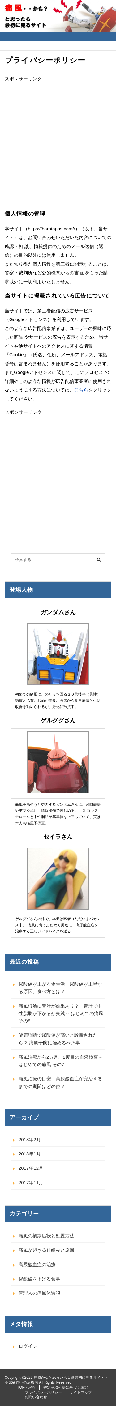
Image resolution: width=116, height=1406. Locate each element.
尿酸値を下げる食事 (39, 1278)
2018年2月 (30, 1139)
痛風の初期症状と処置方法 (46, 1235)
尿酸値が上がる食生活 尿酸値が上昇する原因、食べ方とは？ (60, 987)
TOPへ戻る (26, 1387)
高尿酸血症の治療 (37, 1264)
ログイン (28, 1346)
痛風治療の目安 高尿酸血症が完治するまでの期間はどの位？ (60, 1082)
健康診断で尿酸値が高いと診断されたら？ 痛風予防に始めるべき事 (58, 1038)
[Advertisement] (58, 146)
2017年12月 (31, 1168)
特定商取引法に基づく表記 (65, 1387)
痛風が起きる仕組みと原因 (46, 1250)
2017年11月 (31, 1182)
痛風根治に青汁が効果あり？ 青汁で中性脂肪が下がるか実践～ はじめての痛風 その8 (61, 1013)
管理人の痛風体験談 (39, 1293)
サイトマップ (81, 1392)
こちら (81, 389)
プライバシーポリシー (43, 1392)
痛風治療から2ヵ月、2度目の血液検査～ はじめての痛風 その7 (61, 1060)
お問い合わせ (36, 1397)
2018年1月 (30, 1153)
